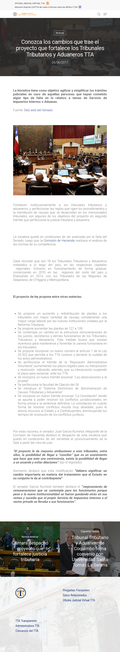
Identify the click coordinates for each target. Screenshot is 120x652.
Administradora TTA (27, 626)
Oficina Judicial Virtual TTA (79, 600)
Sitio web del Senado (38, 110)
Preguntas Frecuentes (76, 590)
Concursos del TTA (26, 631)
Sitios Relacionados (75, 595)
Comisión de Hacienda (59, 240)
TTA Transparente (26, 621)
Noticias (60, 33)
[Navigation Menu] (105, 14)
